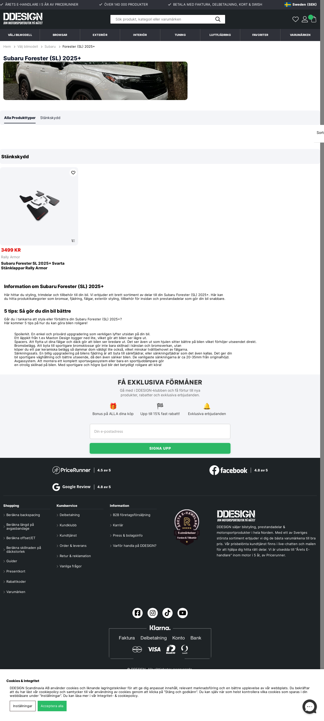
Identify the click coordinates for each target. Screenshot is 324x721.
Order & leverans (73, 546)
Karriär (118, 525)
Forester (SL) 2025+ (78, 46)
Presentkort (15, 571)
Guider (11, 561)
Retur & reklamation (75, 556)
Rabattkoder (16, 582)
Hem (7, 46)
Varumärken (300, 35)
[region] (160, 212)
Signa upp (160, 448)
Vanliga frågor (71, 566)
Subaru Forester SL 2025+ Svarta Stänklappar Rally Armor (33, 266)
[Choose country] (300, 4)
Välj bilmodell (20, 35)
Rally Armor (10, 257)
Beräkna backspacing (23, 515)
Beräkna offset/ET (20, 538)
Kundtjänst (68, 535)
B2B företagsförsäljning (131, 515)
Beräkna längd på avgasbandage (20, 526)
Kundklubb (68, 525)
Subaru (50, 46)
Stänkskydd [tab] (50, 118)
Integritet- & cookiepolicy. (118, 696)
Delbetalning (70, 515)
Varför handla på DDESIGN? (134, 546)
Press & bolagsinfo (128, 535)
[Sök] (167, 19)
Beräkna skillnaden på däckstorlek (23, 550)
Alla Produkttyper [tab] (20, 118)
